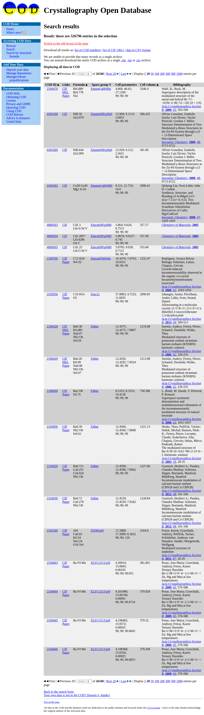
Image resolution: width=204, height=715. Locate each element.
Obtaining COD (16, 97)
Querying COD (15, 107)
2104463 (52, 562)
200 (162, 73)
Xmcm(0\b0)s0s (101, 258)
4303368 (52, 114)
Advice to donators (18, 118)
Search (10, 49)
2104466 (52, 649)
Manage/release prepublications (17, 78)
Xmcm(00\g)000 (101, 225)
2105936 (52, 294)
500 (173, 73)
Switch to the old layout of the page (66, 43)
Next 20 (111, 73)
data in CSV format (138, 50)
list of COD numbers (88, 50)
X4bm (94, 326)
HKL (65, 92)
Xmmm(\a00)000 (101, 185)
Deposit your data (17, 69)
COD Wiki (13, 93)
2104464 (52, 591)
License (11, 100)
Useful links (13, 121)
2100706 (52, 258)
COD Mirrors (14, 114)
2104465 (52, 620)
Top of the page (52, 702)
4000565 (52, 247)
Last (123, 73)
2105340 (52, 530)
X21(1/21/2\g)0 (100, 562)
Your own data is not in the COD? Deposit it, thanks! (77, 695)
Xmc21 (95, 294)
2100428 (52, 326)
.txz (138, 60)
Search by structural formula (18, 54)
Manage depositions (18, 73)
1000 (179, 73)
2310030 (52, 498)
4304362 (52, 185)
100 (156, 73)
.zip (123, 60)
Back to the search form (59, 691)
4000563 (52, 225)
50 (152, 73)
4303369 (52, 150)
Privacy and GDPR (18, 104)
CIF (64, 88)
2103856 (52, 426)
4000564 (52, 236)
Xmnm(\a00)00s (101, 88)
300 (167, 73)
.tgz (129, 60)
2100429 (52, 358)
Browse (11, 45)
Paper (65, 95)
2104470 (52, 88)
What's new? (14, 32)
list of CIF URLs (113, 50)
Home (10, 29)
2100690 (52, 391)
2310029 (52, 466)
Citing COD (13, 111)
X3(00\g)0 (97, 530)
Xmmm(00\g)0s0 (101, 114)
